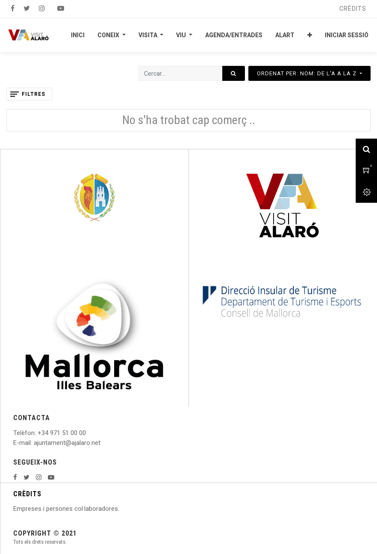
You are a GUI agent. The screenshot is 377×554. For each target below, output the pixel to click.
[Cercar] (233, 73)
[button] (309, 35)
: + (38, 433)
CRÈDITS (27, 494)
